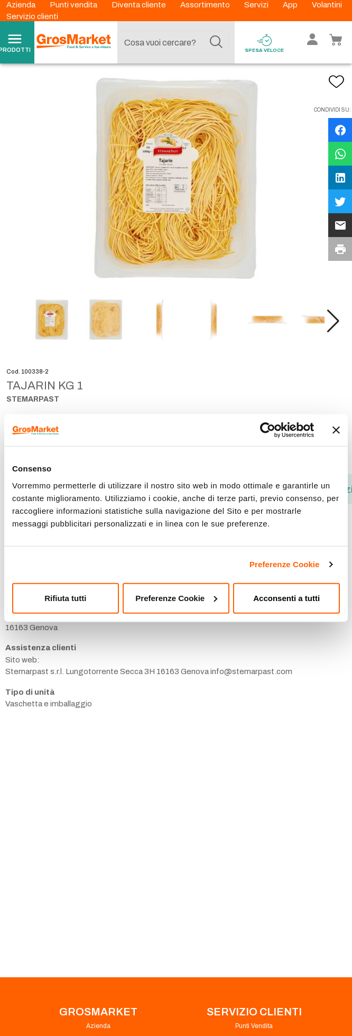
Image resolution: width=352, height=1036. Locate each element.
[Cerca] (216, 42)
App (291, 5)
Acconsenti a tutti (286, 597)
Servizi (257, 5)
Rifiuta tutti (65, 597)
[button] (333, 327)
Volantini (327, 5)
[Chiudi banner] (336, 430)
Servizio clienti (32, 16)
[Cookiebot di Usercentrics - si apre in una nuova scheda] (267, 430)
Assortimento (205, 5)
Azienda (21, 5)
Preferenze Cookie (284, 564)
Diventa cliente (140, 5)
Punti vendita (74, 5)
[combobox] (173, 42)
